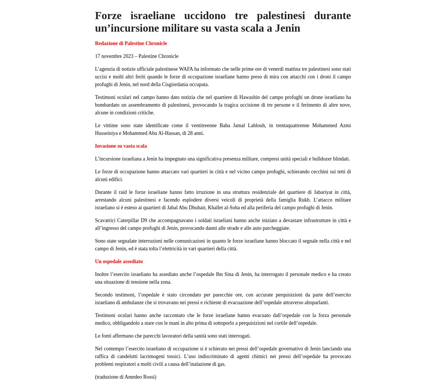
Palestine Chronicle (158, 56)
